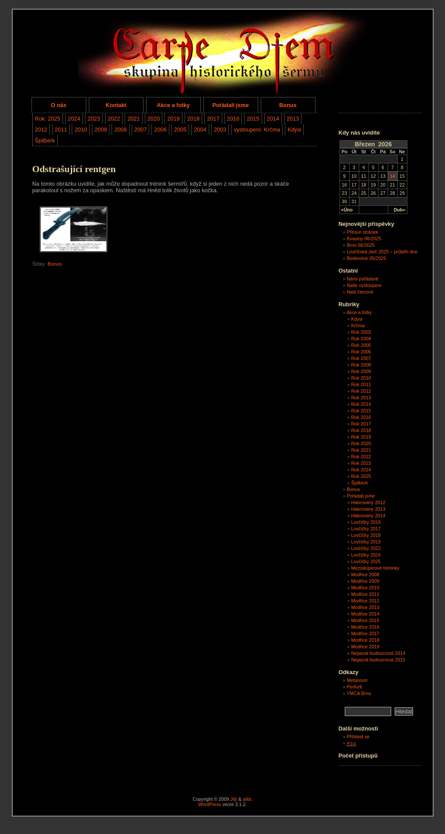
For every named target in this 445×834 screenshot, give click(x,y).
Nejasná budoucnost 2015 (378, 659)
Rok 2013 (361, 397)
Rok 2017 (361, 423)
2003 (220, 129)
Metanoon (357, 680)
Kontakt (115, 105)
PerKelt (354, 686)
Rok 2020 (361, 443)
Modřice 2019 (365, 646)
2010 (80, 129)
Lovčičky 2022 (366, 548)
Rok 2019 (361, 436)
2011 (61, 129)
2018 (193, 118)
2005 (180, 129)
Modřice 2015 (365, 620)
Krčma (357, 325)
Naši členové (360, 291)
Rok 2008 (361, 364)
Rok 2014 (361, 404)
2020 (153, 118)
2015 (253, 118)
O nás (59, 105)
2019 (173, 118)
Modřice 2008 (365, 574)
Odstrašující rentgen (74, 169)
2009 (101, 129)
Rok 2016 (361, 417)
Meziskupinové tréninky (375, 568)
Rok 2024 (361, 469)
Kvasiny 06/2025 (364, 238)
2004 (200, 129)
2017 (213, 118)
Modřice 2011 (365, 594)
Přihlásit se (358, 736)
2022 (114, 118)
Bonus (288, 105)
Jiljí (233, 799)
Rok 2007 (361, 358)
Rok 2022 (361, 456)
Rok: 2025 (47, 118)
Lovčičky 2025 (366, 561)
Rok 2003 (361, 332)
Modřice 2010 (365, 587)
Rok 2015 (361, 410)
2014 (273, 118)
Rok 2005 (361, 345)
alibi (247, 799)
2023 (94, 118)
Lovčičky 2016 (366, 522)
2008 (120, 129)
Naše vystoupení (364, 285)
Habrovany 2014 (368, 515)
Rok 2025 (361, 476)
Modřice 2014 (365, 613)
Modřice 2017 (365, 633)
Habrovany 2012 (368, 502)
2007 (140, 129)
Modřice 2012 (365, 600)
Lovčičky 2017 (366, 528)
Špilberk (45, 140)
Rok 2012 (361, 391)
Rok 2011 (361, 384)
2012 (41, 129)
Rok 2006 (361, 351)
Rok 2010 (361, 378)
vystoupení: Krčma (257, 129)
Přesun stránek (362, 232)
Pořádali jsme (230, 105)
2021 (133, 118)
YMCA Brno (359, 693)
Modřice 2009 (365, 581)
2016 (233, 118)
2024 (74, 118)
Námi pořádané (362, 278)
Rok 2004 (361, 338)
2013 (293, 118)
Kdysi (294, 129)
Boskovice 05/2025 (366, 258)
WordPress (209, 804)
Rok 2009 (361, 371)
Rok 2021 (361, 450)
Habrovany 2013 (368, 509)
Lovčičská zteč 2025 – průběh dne (382, 251)
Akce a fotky (173, 105)
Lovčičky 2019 (366, 541)
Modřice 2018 (365, 640)
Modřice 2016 (365, 627)
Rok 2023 (361, 463)
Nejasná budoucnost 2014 (378, 653)
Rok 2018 (361, 430)
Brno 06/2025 (361, 245)
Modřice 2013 (365, 607)
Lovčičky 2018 (366, 535)
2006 (160, 129)
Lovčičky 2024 (366, 554)
